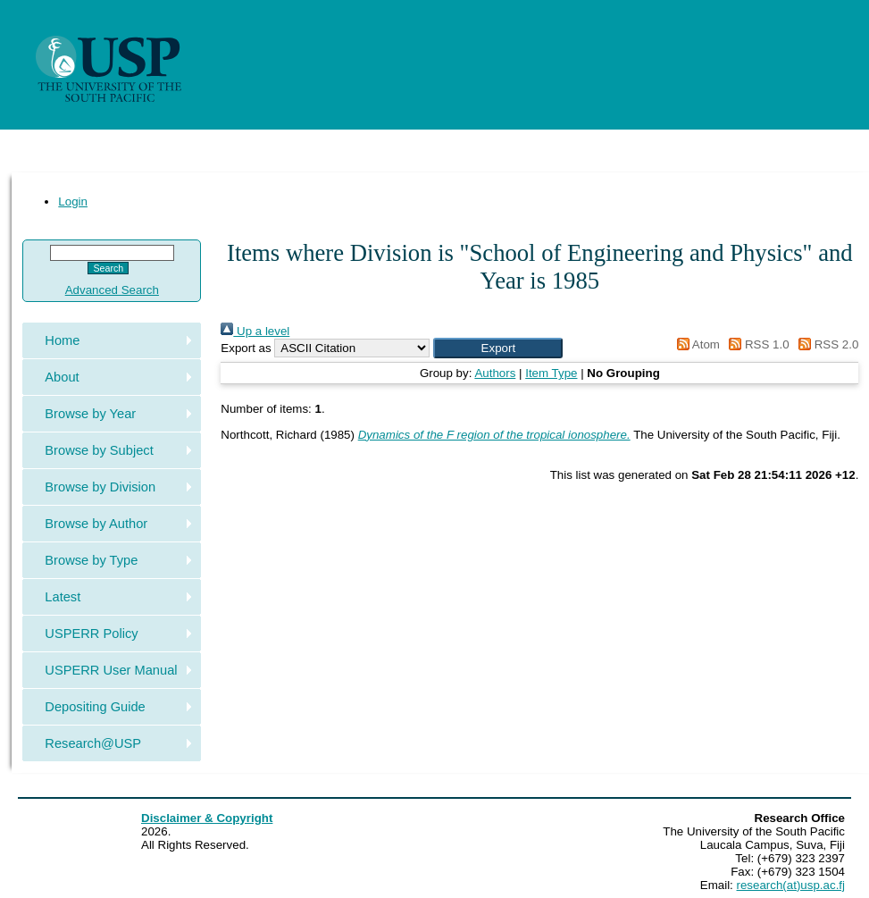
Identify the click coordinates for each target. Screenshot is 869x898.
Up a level (255, 331)
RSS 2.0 (825, 344)
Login (73, 201)
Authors (494, 373)
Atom (695, 344)
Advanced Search (112, 290)
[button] (498, 348)
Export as (246, 348)
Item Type (551, 373)
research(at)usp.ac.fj (791, 885)
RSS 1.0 (756, 344)
